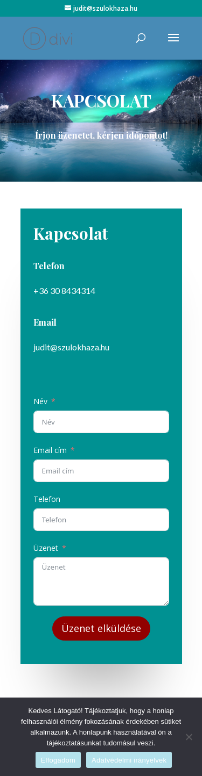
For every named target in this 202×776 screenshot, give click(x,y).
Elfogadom (58, 760)
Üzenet (45, 547)
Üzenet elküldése (101, 627)
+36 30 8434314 (64, 291)
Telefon (46, 499)
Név (40, 402)
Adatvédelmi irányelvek (129, 760)
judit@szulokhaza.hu (71, 347)
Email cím (50, 450)
